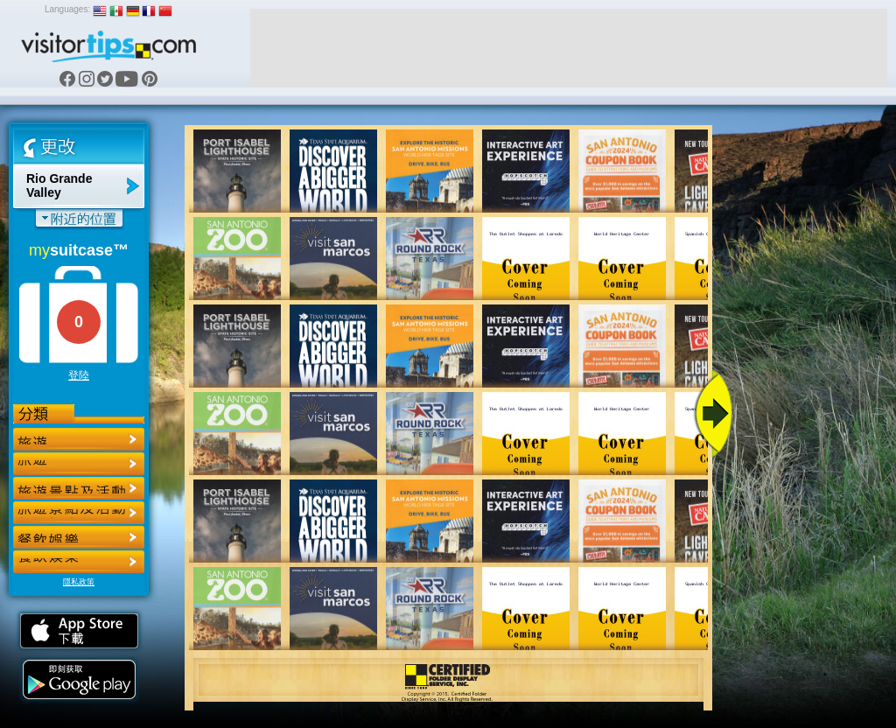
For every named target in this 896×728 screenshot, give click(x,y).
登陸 (78, 375)
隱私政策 (78, 582)
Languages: (67, 9)
